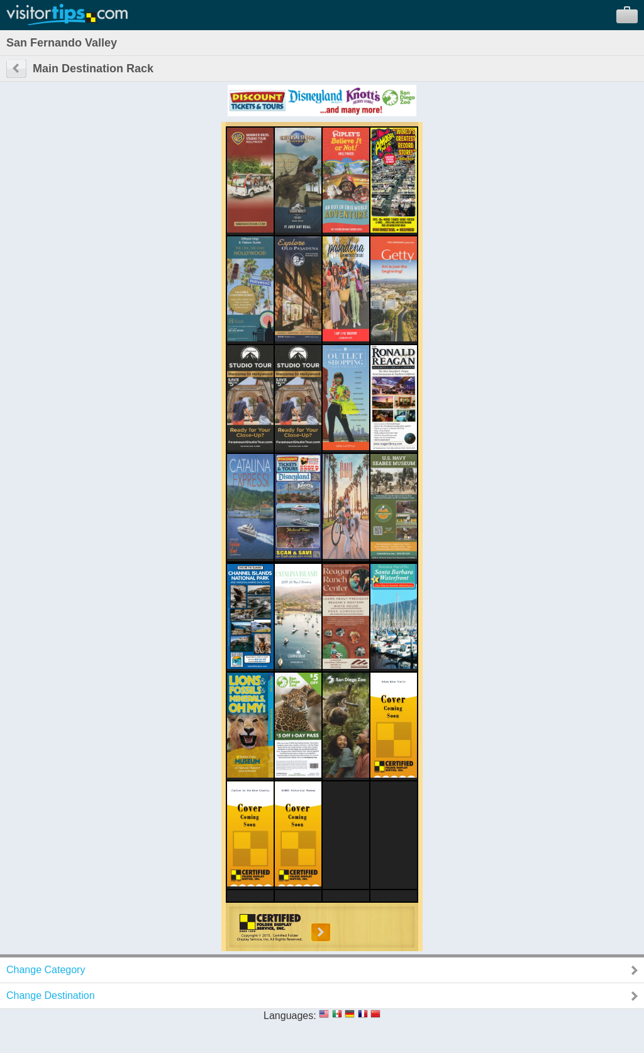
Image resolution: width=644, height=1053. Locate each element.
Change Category (45, 969)
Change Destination (50, 995)
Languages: (290, 1015)
